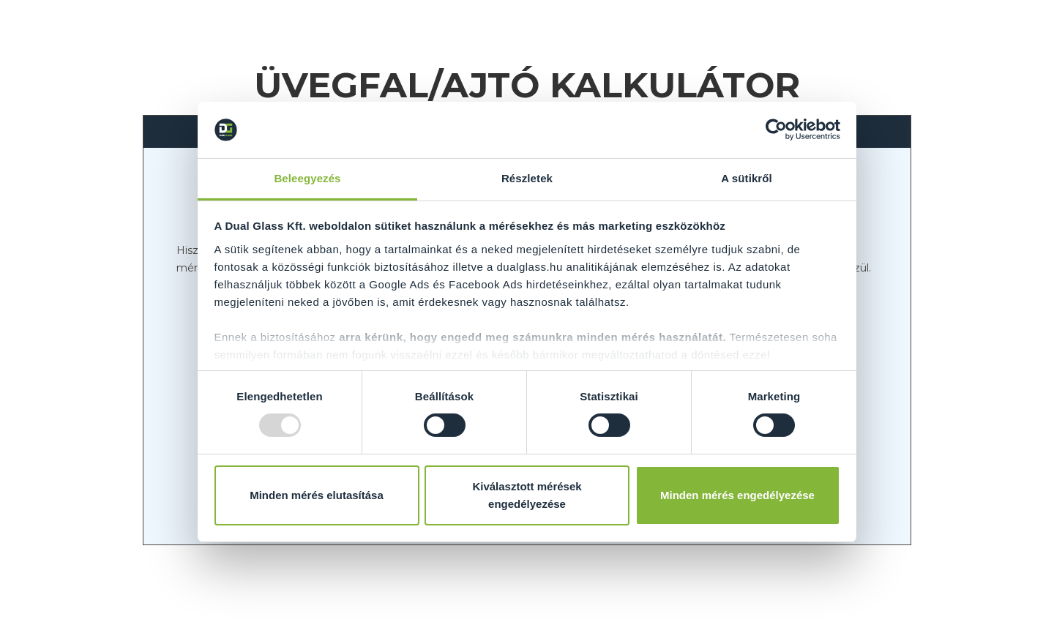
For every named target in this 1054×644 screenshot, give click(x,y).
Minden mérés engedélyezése (737, 495)
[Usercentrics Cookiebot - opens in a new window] (776, 130)
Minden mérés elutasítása (317, 495)
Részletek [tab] (527, 178)
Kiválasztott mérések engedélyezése (526, 495)
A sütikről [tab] (746, 178)
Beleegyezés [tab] (307, 178)
